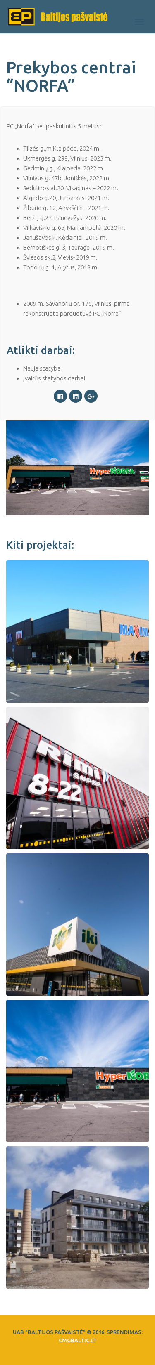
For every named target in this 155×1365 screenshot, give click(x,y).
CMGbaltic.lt (78, 1340)
